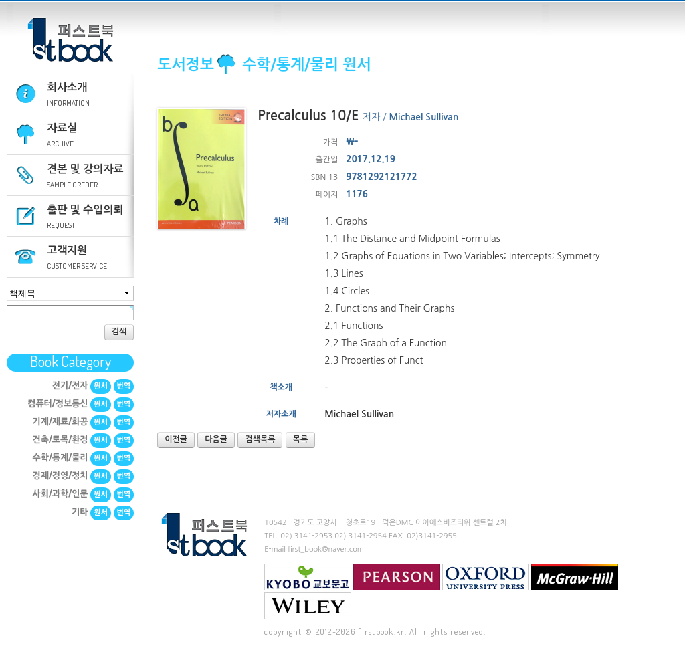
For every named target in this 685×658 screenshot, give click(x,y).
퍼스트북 (70, 40)
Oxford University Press (485, 577)
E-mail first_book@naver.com (314, 549)
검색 (119, 332)
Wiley (307, 605)
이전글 (176, 439)
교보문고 (307, 577)
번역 (124, 386)
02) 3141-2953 (306, 536)
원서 (101, 386)
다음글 (216, 439)
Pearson (396, 577)
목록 (300, 439)
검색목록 (260, 439)
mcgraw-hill (574, 577)
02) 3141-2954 (360, 536)
